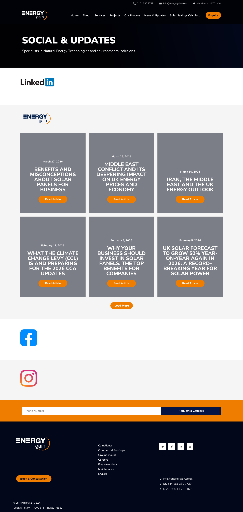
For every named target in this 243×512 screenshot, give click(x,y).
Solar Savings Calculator (186, 15)
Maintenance (106, 469)
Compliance (105, 445)
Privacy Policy (54, 508)
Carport (103, 460)
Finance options (107, 464)
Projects (115, 15)
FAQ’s (37, 508)
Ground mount (107, 455)
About (87, 15)
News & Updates (155, 15)
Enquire (213, 15)
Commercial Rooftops (111, 450)
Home (74, 15)
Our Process (132, 15)
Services (100, 15)
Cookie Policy (22, 508)
